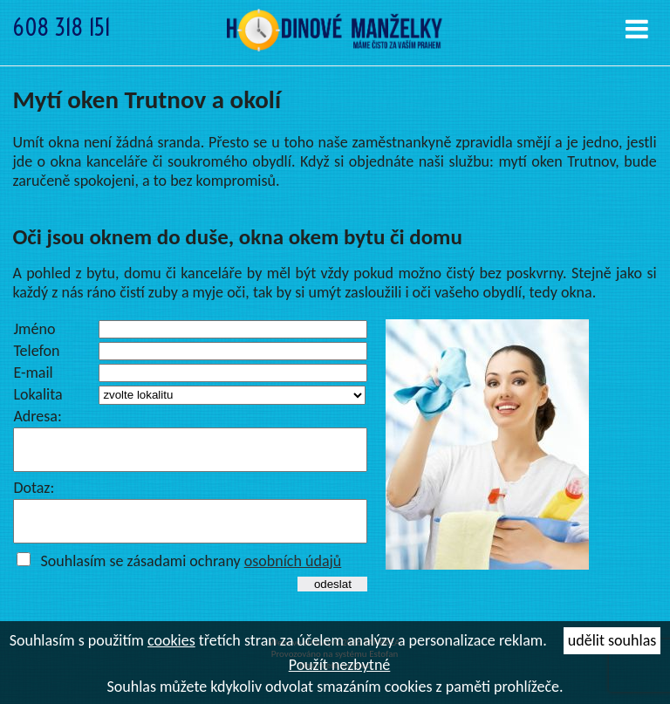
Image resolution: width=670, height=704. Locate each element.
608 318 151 (61, 27)
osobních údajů (293, 576)
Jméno (34, 328)
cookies (171, 640)
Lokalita (37, 394)
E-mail (32, 372)
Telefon (36, 350)
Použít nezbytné (340, 664)
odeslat (333, 599)
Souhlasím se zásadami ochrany (190, 576)
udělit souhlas (612, 640)
